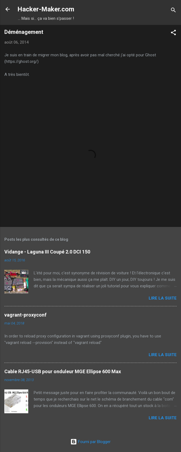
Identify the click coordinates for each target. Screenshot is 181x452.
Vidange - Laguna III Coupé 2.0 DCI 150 (47, 252)
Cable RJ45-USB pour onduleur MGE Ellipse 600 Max (62, 371)
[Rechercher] (173, 11)
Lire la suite (163, 298)
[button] (173, 33)
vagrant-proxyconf (25, 315)
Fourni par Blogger (90, 441)
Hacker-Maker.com (45, 9)
